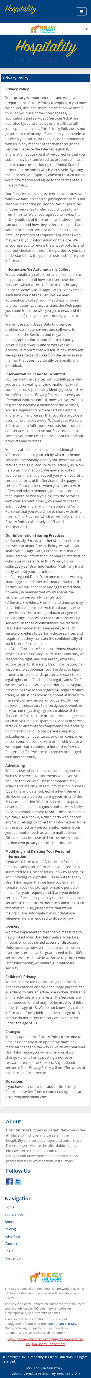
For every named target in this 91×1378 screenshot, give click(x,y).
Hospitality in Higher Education (50, 1357)
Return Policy (52, 1368)
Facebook (9, 1181)
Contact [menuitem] (11, 1243)
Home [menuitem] (10, 1207)
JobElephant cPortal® (62, 1324)
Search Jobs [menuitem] (14, 1214)
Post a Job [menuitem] (13, 1258)
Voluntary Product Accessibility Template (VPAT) (46, 1374)
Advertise (12, 1236)
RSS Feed (32, 1368)
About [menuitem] (10, 1221)
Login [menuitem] (9, 1251)
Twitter (18, 1181)
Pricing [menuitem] (10, 1229)
